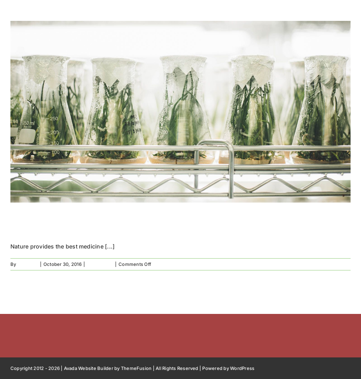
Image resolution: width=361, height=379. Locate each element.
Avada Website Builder (88, 368)
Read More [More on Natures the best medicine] (339, 264)
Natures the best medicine (112, 223)
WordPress (242, 368)
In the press (100, 264)
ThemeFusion (136, 368)
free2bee (27, 264)
